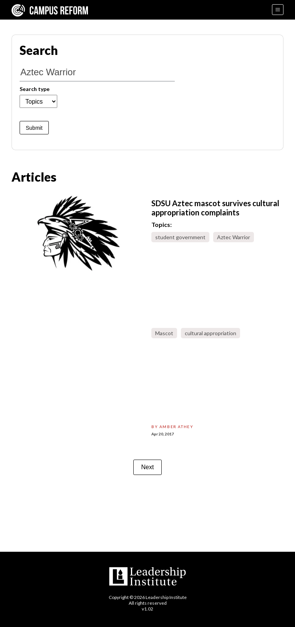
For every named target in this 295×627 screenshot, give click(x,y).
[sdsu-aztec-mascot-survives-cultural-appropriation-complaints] (78, 233)
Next (147, 467)
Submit (34, 128)
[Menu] (277, 9)
